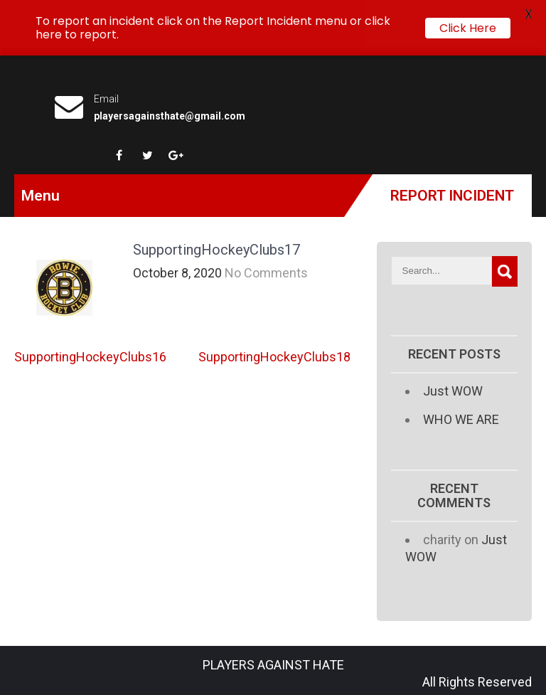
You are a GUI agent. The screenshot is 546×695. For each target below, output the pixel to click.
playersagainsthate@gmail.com (169, 116)
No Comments (266, 272)
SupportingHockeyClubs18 (274, 356)
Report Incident (452, 195)
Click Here (467, 28)
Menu (40, 195)
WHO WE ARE (461, 419)
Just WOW (453, 390)
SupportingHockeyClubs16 (90, 356)
